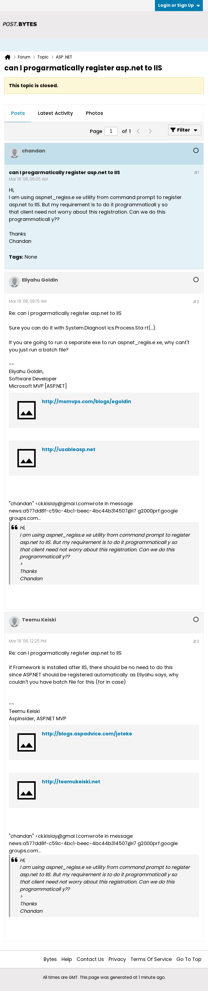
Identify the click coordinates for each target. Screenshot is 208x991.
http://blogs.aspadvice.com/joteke (87, 733)
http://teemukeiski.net (71, 781)
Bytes (50, 959)
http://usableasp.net (68, 449)
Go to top (189, 959)
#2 (196, 302)
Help (66, 959)
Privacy (117, 959)
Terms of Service (151, 959)
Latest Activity (55, 113)
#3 (196, 641)
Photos (94, 113)
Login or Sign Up (179, 5)
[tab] (18, 113)
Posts (18, 113)
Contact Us (90, 959)
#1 (196, 172)
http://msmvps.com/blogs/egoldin (86, 401)
